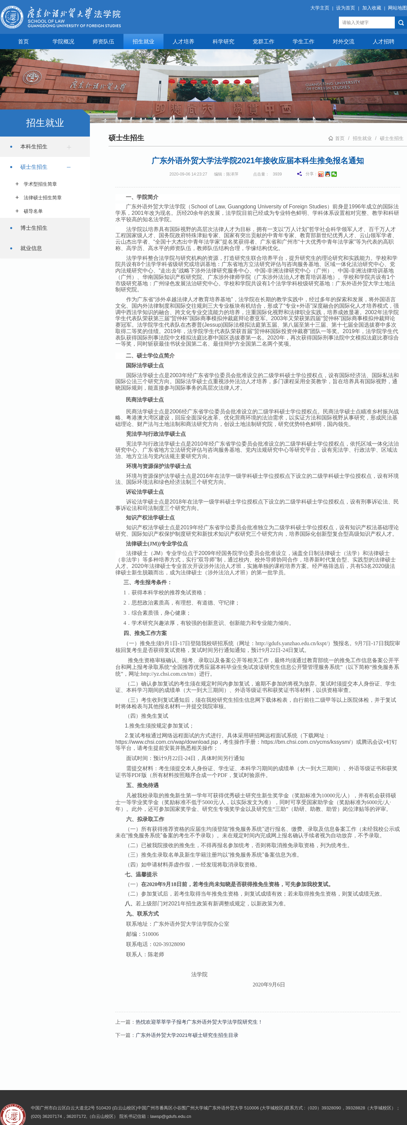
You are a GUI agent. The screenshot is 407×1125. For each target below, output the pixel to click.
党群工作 (263, 41)
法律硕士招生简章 (43, 197)
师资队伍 (103, 41)
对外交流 (343, 41)
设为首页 (345, 8)
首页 (23, 41)
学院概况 (63, 41)
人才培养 (183, 41)
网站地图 (397, 8)
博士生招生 (33, 228)
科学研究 (223, 41)
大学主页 (319, 8)
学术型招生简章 (40, 184)
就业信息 (31, 248)
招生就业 (143, 41)
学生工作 (303, 41)
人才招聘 (383, 41)
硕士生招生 (47, 168)
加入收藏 (371, 8)
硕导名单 (33, 211)
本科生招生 (47, 147)
